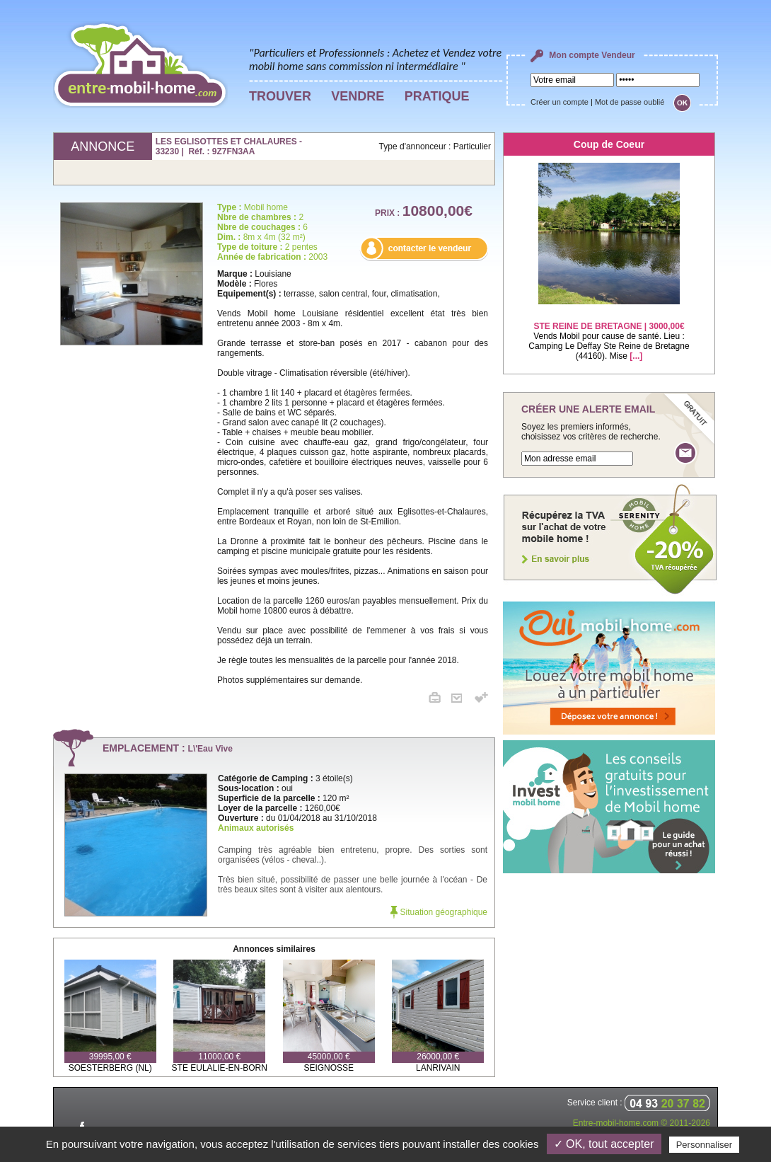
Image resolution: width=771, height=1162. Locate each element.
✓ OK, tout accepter (604, 1144)
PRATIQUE (437, 96)
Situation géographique (438, 912)
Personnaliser (704, 1144)
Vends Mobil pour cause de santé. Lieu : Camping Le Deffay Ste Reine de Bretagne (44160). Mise (608, 332)
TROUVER (280, 96)
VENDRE (357, 96)
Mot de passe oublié (629, 102)
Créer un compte (560, 102)
